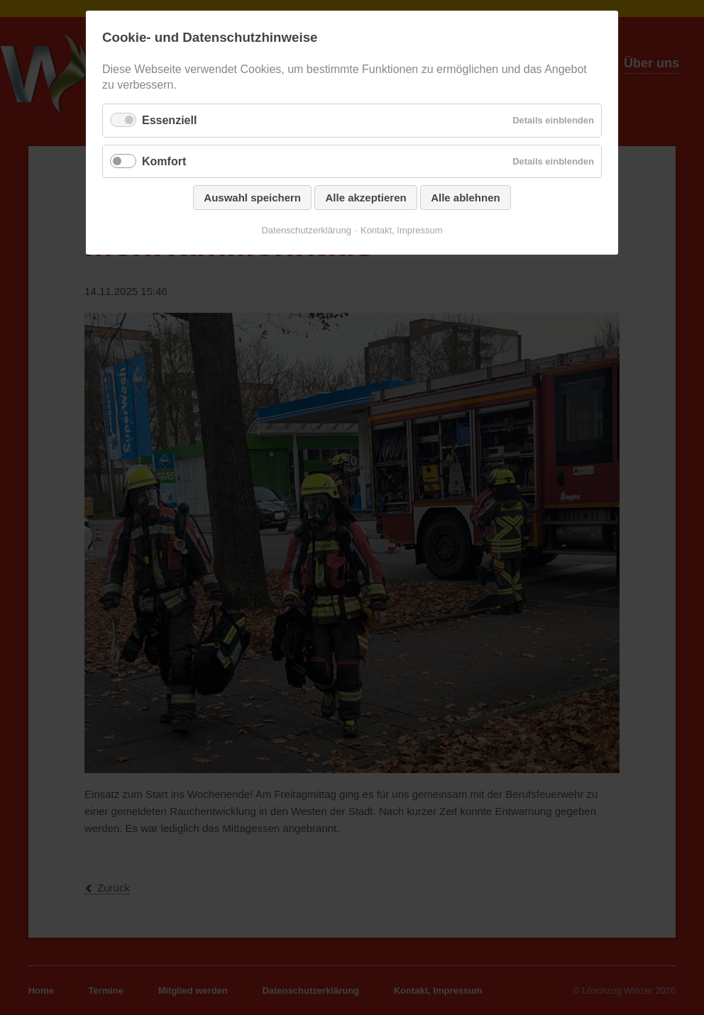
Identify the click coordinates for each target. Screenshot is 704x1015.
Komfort (164, 161)
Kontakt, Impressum (402, 230)
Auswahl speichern (252, 198)
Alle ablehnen (465, 198)
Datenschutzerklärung (306, 230)
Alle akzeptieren (365, 198)
